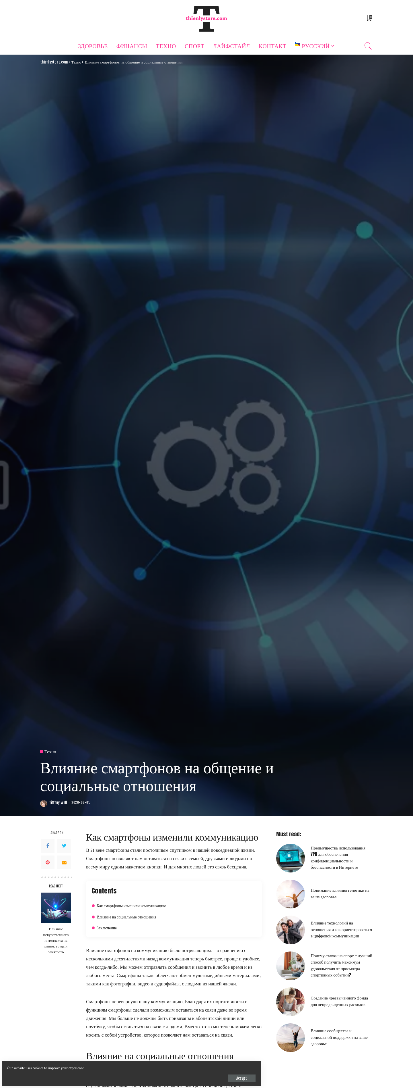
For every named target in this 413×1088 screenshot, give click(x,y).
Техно (50, 751)
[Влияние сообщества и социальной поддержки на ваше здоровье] (290, 1037)
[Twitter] (64, 846)
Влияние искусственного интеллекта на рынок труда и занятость (56, 940)
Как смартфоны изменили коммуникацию (137, 905)
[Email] (64, 862)
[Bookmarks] (369, 18)
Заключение (108, 927)
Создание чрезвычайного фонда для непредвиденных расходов (339, 1001)
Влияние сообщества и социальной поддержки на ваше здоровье (339, 1037)
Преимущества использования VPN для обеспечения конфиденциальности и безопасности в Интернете (338, 857)
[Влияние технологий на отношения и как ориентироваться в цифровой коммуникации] (290, 930)
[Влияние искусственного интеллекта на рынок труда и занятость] (56, 908)
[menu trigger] (48, 46)
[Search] (368, 46)
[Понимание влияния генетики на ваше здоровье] (290, 894)
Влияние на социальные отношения (131, 916)
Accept (70, 1075)
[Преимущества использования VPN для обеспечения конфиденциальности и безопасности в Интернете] (290, 858)
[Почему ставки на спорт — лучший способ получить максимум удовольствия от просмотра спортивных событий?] (290, 965)
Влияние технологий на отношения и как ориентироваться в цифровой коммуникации (341, 929)
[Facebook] (47, 846)
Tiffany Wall (58, 803)
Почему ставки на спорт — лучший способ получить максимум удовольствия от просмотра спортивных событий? (341, 965)
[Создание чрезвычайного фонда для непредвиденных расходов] (290, 1001)
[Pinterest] (47, 862)
